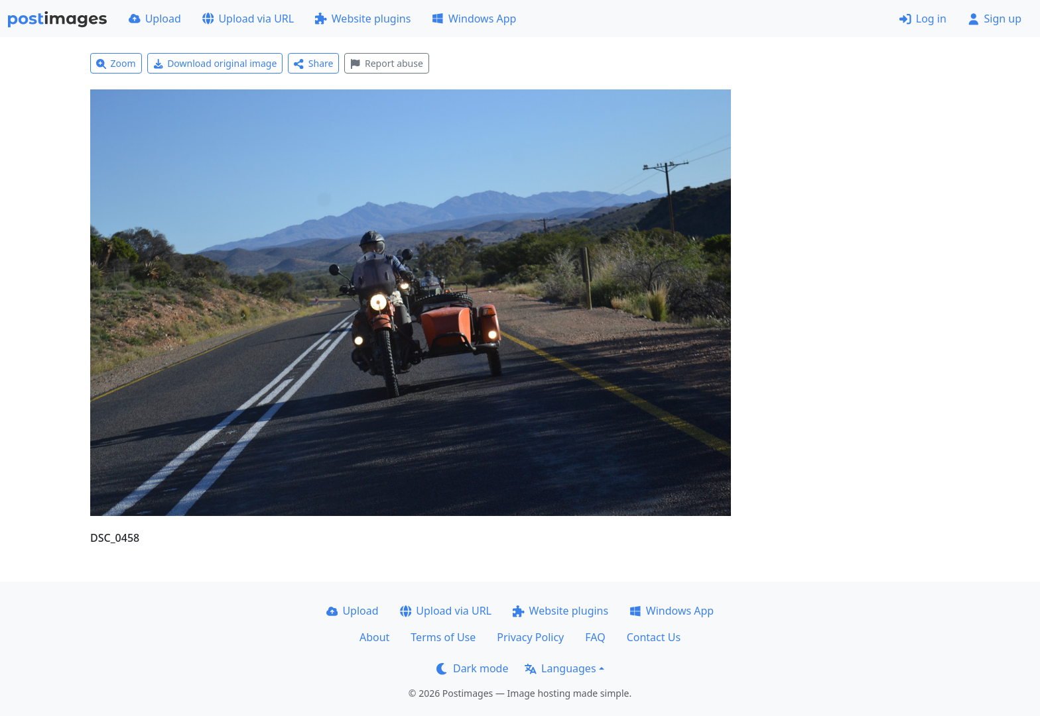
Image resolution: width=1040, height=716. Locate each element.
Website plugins (363, 18)
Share (313, 63)
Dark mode (472, 668)
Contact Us (654, 637)
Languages (560, 668)
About (374, 637)
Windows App (474, 18)
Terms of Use (443, 637)
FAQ (595, 637)
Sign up (994, 18)
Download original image (215, 63)
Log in (922, 18)
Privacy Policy (530, 637)
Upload (155, 18)
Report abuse (386, 63)
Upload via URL (248, 18)
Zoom (116, 63)
